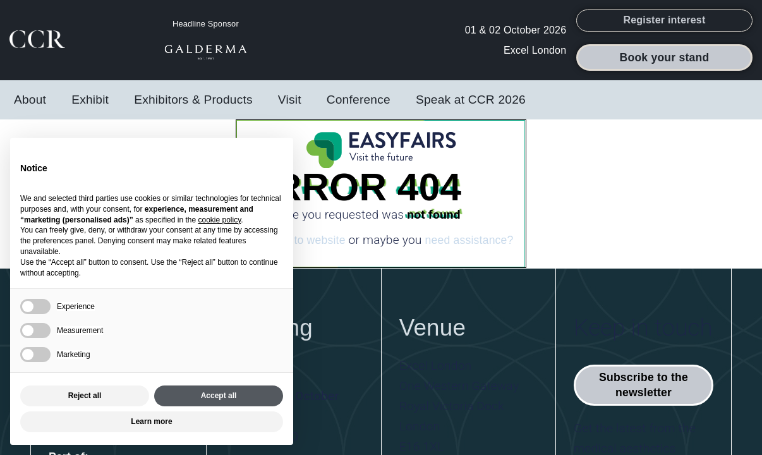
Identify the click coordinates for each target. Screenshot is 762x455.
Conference (358, 107)
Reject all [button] (85, 395)
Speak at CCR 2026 (471, 107)
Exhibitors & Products (193, 107)
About (30, 107)
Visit (289, 107)
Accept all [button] (219, 395)
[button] (664, 24)
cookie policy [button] (219, 219)
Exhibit (90, 107)
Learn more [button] (151, 421)
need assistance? (469, 248)
